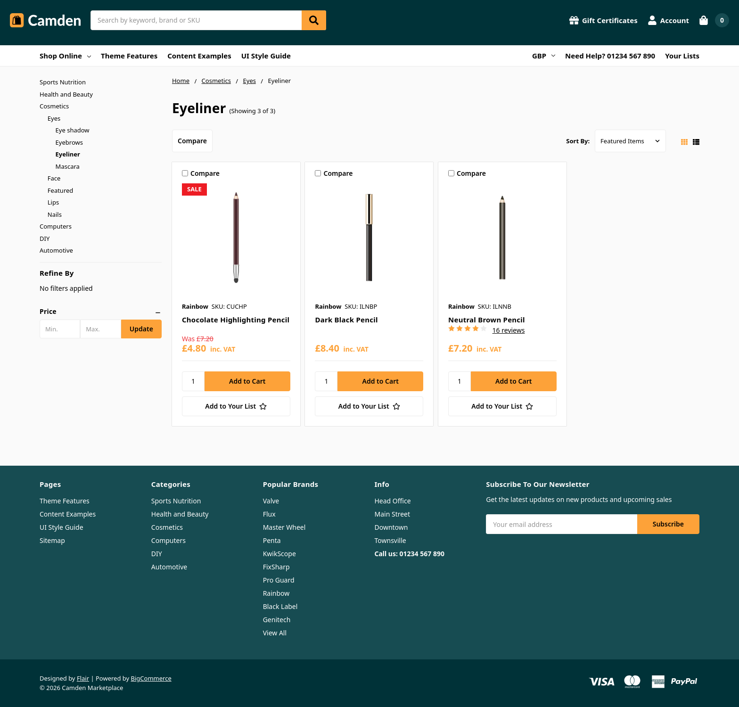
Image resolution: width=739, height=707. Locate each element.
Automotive (56, 250)
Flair (83, 678)
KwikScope (279, 553)
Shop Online (65, 55)
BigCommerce (151, 678)
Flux (269, 514)
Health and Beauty (66, 94)
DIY (44, 238)
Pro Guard (279, 579)
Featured (61, 190)
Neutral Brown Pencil (486, 319)
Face (54, 178)
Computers (56, 226)
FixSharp (276, 566)
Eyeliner (68, 154)
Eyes (54, 118)
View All (275, 632)
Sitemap (52, 540)
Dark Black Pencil (346, 319)
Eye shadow (73, 130)
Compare (192, 140)
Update (141, 328)
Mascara (68, 166)
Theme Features (129, 55)
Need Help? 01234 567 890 (610, 55)
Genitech (277, 619)
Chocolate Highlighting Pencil (235, 319)
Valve (271, 500)
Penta (272, 540)
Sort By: (578, 141)
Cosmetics (54, 106)
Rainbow (276, 593)
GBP (543, 55)
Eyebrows (69, 142)
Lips (53, 202)
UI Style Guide (266, 55)
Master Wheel (284, 527)
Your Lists (682, 55)
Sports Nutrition (63, 82)
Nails (55, 214)
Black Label (280, 606)
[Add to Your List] (236, 406)
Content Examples (199, 55)
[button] (101, 311)
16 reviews (509, 330)
